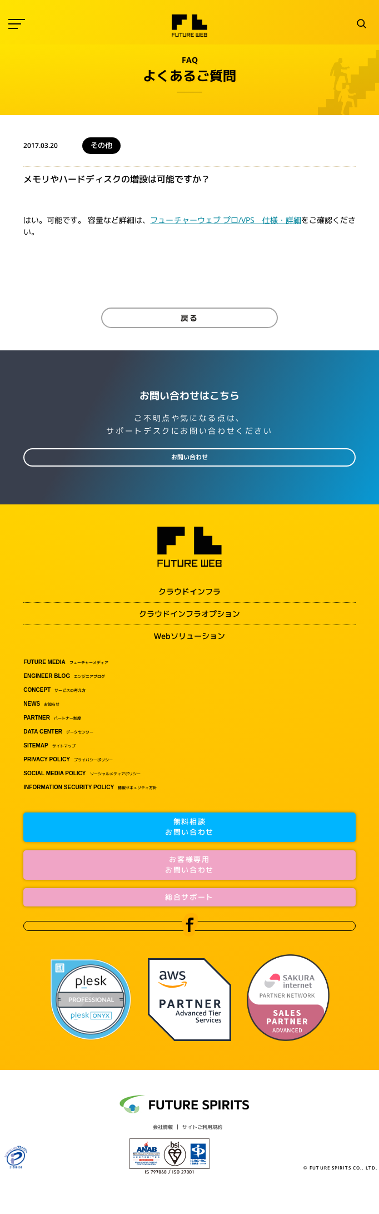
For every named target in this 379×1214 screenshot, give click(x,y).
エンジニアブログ (64, 676)
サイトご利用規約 (202, 1126)
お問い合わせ (189, 457)
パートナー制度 (52, 718)
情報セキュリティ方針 (90, 787)
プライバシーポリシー (68, 759)
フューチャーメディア (65, 662)
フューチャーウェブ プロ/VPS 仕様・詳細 (225, 220)
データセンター (58, 732)
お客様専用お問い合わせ (189, 864)
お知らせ (41, 704)
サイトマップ (49, 746)
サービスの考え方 (54, 690)
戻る (189, 318)
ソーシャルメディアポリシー (81, 773)
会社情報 (163, 1126)
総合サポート (189, 897)
